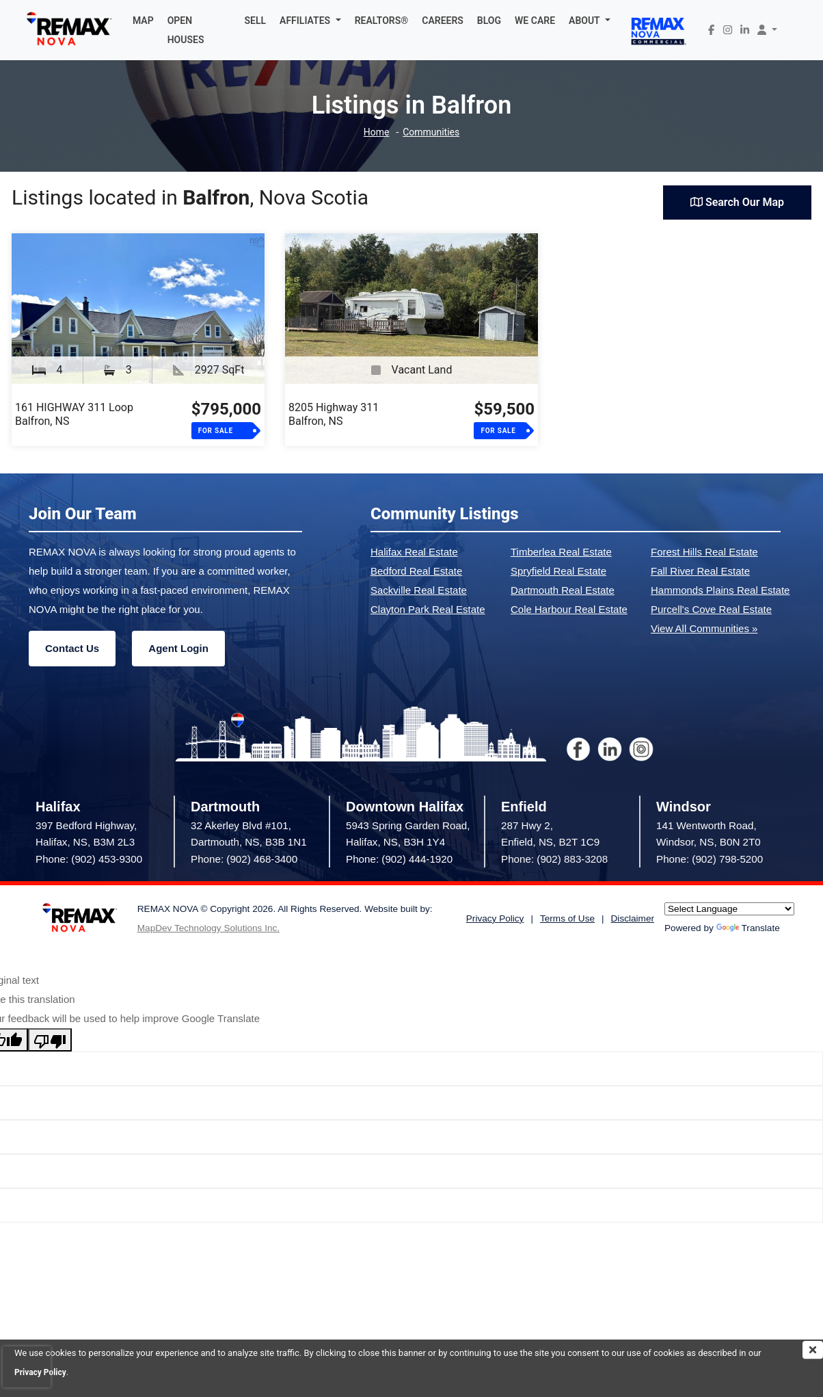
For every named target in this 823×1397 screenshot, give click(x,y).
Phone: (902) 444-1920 (399, 859)
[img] (812, 1350)
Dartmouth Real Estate (563, 590)
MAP (143, 20)
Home (374, 132)
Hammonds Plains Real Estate (720, 590)
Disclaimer (632, 918)
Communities (432, 132)
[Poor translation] (50, 1040)
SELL (256, 20)
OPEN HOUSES (185, 30)
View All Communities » (704, 628)
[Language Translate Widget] (729, 908)
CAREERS (442, 20)
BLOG (489, 20)
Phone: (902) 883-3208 (554, 859)
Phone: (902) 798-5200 (709, 859)
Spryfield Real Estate (558, 571)
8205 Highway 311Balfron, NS (333, 414)
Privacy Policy (495, 918)
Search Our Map (737, 202)
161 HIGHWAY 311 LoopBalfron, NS (74, 414)
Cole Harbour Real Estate (569, 609)
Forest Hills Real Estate (704, 552)
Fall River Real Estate (700, 571)
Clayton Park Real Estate (427, 609)
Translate (748, 928)
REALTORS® (382, 20)
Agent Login (178, 648)
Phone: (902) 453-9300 (89, 859)
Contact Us (72, 648)
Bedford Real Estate (416, 571)
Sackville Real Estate (418, 590)
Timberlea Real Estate (561, 552)
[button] (310, 20)
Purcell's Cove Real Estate (711, 609)
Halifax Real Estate (414, 552)
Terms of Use (567, 918)
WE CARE (535, 20)
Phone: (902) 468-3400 (244, 859)
